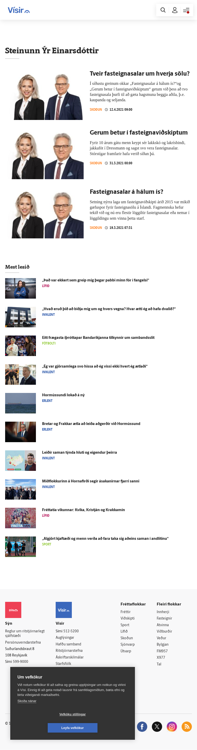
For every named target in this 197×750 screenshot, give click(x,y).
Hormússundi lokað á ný (63, 395)
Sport (125, 625)
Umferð (62, 671)
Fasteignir (164, 619)
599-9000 (20, 662)
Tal (159, 665)
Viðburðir (164, 632)
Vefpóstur (63, 677)
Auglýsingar (65, 638)
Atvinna (163, 625)
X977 (161, 658)
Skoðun (96, 109)
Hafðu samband (68, 644)
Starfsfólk (63, 664)
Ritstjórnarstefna (69, 651)
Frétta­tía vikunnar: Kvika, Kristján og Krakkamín (83, 510)
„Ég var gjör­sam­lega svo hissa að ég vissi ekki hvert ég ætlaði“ (94, 367)
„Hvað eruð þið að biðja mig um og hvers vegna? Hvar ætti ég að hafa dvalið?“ (109, 309)
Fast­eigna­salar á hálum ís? (126, 192)
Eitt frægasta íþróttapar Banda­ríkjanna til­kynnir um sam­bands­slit (98, 338)
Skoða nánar (26, 714)
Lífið (124, 632)
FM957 (162, 651)
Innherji (163, 612)
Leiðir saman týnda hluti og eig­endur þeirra (79, 453)
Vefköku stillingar (42, 728)
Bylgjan (163, 645)
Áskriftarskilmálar (70, 658)
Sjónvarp (128, 645)
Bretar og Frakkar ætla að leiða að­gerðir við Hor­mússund (91, 424)
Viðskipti (128, 619)
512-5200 (71, 631)
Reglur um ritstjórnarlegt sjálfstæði (25, 634)
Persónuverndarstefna (23, 643)
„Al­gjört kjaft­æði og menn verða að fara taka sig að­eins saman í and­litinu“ (105, 539)
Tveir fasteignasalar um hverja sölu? (140, 74)
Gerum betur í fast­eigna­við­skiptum (139, 133)
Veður (161, 638)
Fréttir (126, 612)
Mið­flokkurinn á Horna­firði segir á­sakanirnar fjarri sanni (90, 481)
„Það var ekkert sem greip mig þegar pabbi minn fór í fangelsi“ (95, 280)
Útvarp (126, 651)
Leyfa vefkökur (103, 728)
